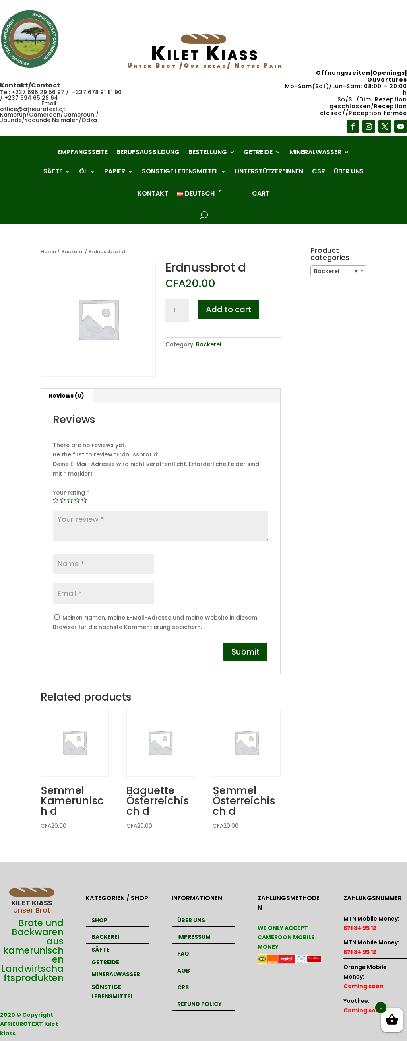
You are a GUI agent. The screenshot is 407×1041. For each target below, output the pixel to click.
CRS (183, 987)
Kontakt (153, 193)
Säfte (52, 172)
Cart (260, 193)
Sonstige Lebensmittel (180, 172)
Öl (83, 172)
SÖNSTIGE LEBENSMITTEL (112, 991)
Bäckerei (72, 251)
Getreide (258, 153)
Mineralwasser (315, 153)
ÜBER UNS (191, 920)
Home (48, 251)
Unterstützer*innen (269, 172)
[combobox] (338, 270)
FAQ (183, 953)
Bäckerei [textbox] (336, 271)
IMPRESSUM (194, 937)
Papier (114, 172)
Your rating (71, 493)
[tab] (66, 395)
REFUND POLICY (199, 1004)
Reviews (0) (66, 396)
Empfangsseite (83, 153)
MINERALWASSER (115, 974)
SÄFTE (100, 950)
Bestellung (207, 153)
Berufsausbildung (148, 153)
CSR (318, 172)
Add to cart (228, 309)
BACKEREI (105, 937)
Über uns (349, 172)
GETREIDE (105, 962)
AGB (183, 971)
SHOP (99, 920)
